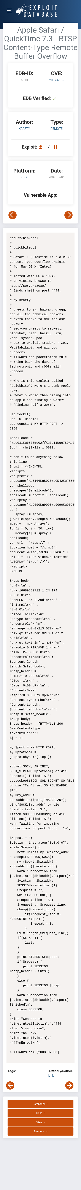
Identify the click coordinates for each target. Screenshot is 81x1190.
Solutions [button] (39, 1131)
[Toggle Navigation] (11, 10)
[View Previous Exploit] (12, 215)
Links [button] (39, 1113)
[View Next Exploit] (68, 215)
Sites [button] (39, 1122)
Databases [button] (39, 1104)
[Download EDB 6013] (42, 147)
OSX (24, 177)
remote (57, 128)
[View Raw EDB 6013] (56, 147)
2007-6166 (56, 80)
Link (51, 1075)
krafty (24, 128)
